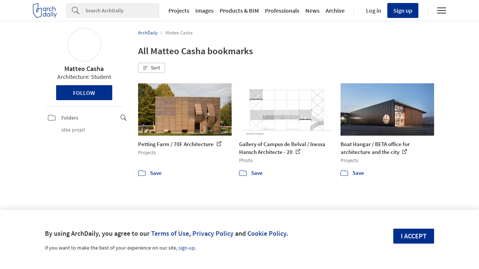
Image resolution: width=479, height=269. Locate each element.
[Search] (122, 10)
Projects (178, 10)
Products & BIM (239, 10)
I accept (414, 236)
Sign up (402, 10)
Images (204, 10)
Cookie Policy (266, 233)
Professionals (282, 10)
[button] (151, 68)
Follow (84, 92)
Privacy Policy (213, 233)
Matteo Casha (84, 68)
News (312, 10)
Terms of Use (170, 233)
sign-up (187, 247)
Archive (335, 10)
